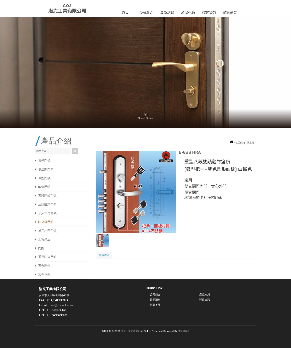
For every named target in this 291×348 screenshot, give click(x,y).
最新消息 (167, 12)
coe (52, 305)
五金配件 (44, 265)
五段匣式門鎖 (47, 195)
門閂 (41, 248)
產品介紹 (188, 12)
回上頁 (250, 143)
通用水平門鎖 (47, 230)
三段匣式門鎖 (47, 204)
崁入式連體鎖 (47, 213)
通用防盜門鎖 (47, 257)
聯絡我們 (209, 12)
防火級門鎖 (45, 222)
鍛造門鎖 (44, 187)
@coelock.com (63, 305)
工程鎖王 (44, 239)
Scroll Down (145, 115)
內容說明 (104, 255)
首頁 (125, 12)
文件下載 (44, 274)
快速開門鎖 (45, 169)
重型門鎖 (44, 178)
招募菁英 (230, 12)
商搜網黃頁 (183, 331)
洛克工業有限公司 (130, 331)
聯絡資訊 (204, 300)
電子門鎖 (44, 160)
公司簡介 (146, 12)
